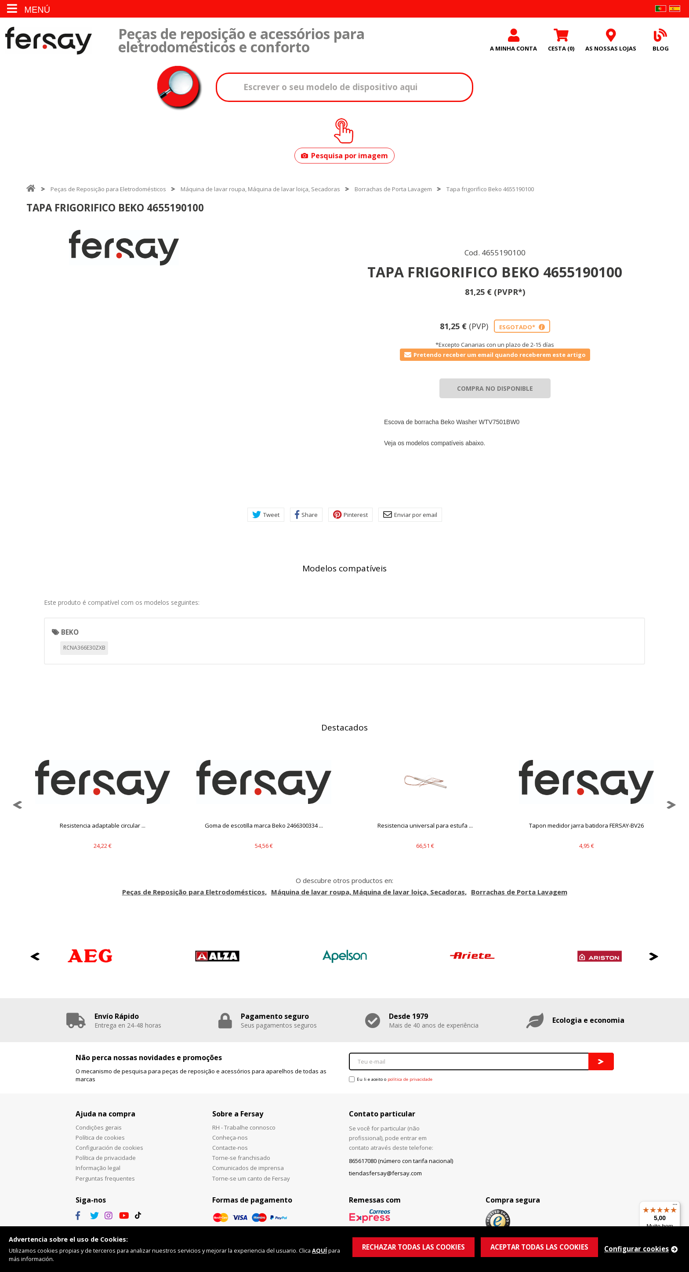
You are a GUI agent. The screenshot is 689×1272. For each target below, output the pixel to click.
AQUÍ (319, 1250)
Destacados (344, 727)
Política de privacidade (106, 1158)
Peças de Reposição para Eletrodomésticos (108, 189)
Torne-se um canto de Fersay (251, 1178)
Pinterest (350, 514)
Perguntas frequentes (105, 1178)
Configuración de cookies (109, 1148)
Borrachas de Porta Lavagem (393, 189)
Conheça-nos (230, 1137)
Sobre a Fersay (237, 1114)
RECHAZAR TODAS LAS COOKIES (413, 1247)
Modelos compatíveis (344, 568)
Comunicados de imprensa (248, 1168)
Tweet (265, 514)
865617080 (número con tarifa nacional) (401, 1161)
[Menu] (675, 1206)
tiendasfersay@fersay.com (385, 1173)
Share (306, 514)
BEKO (70, 632)
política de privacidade (410, 1079)
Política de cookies (100, 1137)
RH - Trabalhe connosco (244, 1127)
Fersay (48, 41)
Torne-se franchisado (241, 1158)
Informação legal (98, 1168)
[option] (124, 247)
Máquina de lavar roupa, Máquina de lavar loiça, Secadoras (260, 189)
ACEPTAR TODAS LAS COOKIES (539, 1247)
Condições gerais (99, 1127)
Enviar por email (410, 514)
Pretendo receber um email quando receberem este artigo (495, 355)
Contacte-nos (230, 1148)
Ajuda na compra (105, 1114)
